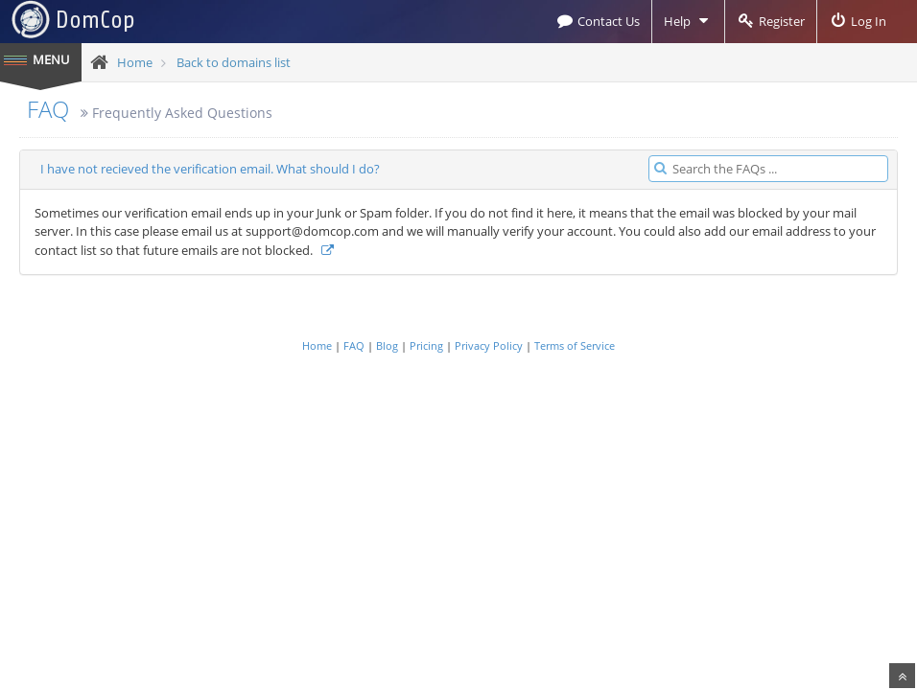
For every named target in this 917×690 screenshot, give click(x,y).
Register (771, 21)
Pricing (426, 345)
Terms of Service (574, 345)
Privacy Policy (489, 345)
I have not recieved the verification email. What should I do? (210, 168)
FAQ (48, 109)
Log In (857, 21)
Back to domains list (233, 62)
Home (135, 62)
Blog (387, 345)
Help (688, 21)
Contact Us (597, 21)
